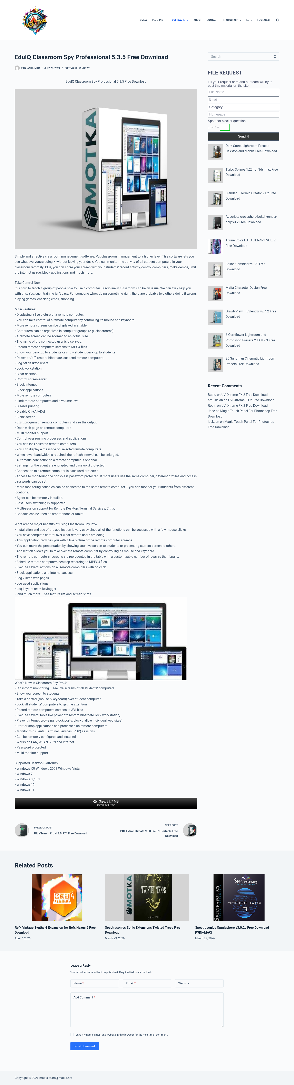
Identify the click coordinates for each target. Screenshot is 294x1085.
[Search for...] (239, 56)
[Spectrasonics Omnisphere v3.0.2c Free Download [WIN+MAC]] (237, 897)
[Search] (277, 20)
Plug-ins (160, 20)
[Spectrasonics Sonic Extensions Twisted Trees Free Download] (147, 897)
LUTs (249, 20)
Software (181, 20)
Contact (212, 20)
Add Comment (84, 997)
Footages (263, 20)
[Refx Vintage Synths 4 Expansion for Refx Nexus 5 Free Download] (57, 897)
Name (79, 983)
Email (131, 983)
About (198, 20)
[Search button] (275, 56)
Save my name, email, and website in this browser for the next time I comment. (122, 1034)
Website (183, 983)
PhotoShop (233, 20)
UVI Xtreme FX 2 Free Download (244, 395)
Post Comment (85, 1046)
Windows (84, 68)
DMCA (143, 20)
